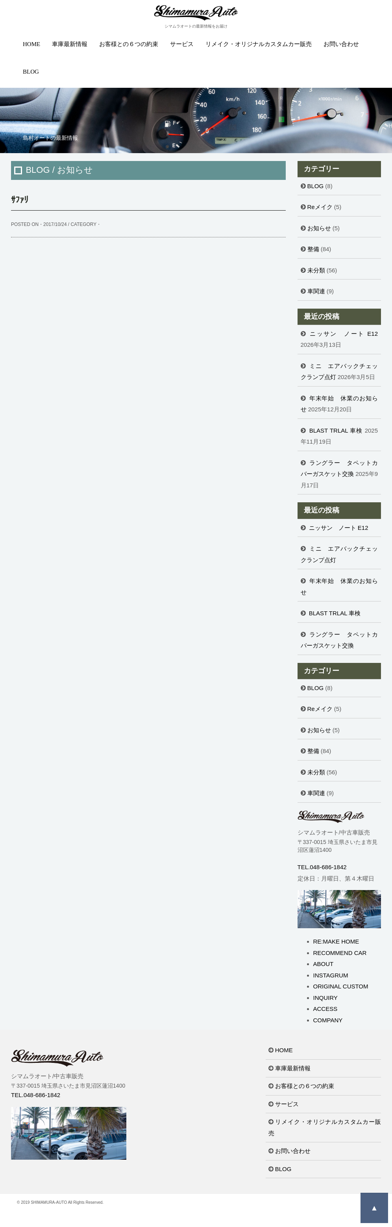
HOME (31, 44)
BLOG (31, 71)
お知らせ (319, 228)
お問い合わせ (341, 44)
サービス (182, 44)
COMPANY (328, 1020)
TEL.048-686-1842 (322, 867)
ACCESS (325, 1008)
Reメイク (320, 207)
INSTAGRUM (330, 975)
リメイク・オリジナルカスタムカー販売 (258, 44)
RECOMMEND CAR (340, 952)
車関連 (316, 291)
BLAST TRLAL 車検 (336, 430)
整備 (313, 249)
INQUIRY (325, 997)
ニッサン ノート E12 (344, 333)
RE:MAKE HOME (336, 941)
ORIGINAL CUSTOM (340, 986)
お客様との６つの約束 (128, 44)
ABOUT (323, 964)
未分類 (316, 270)
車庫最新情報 (69, 44)
